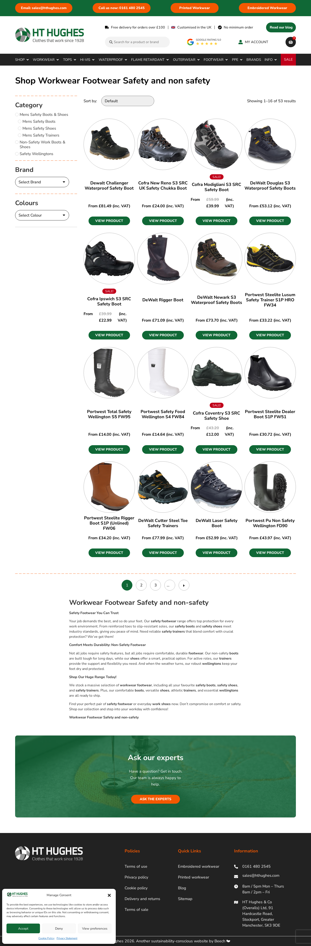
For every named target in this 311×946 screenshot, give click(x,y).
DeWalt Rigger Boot (162, 300)
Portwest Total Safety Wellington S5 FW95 (109, 414)
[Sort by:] (127, 101)
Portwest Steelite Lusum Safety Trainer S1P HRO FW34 (270, 300)
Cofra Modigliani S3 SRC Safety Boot (216, 187)
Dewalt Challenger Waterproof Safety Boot (109, 185)
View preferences (94, 928)
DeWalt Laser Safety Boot (217, 523)
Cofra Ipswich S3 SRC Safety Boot (109, 301)
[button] (109, 895)
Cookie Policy (46, 938)
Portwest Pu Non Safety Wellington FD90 (270, 523)
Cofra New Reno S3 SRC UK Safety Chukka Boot (163, 185)
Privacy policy (136, 877)
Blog (182, 888)
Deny (59, 928)
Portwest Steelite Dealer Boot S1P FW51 (270, 414)
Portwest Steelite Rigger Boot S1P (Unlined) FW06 (109, 523)
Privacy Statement (67, 938)
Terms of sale (136, 909)
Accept (23, 928)
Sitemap (185, 898)
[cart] (291, 42)
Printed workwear (193, 877)
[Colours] (42, 215)
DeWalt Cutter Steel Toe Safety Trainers (163, 523)
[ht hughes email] (262, 876)
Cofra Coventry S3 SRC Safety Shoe (216, 415)
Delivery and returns (142, 898)
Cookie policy (136, 888)
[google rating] (204, 42)
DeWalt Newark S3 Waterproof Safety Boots (216, 299)
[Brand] (42, 182)
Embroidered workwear (198, 866)
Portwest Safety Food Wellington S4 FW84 (163, 414)
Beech (222, 941)
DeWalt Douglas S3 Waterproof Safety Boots (270, 185)
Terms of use (136, 866)
